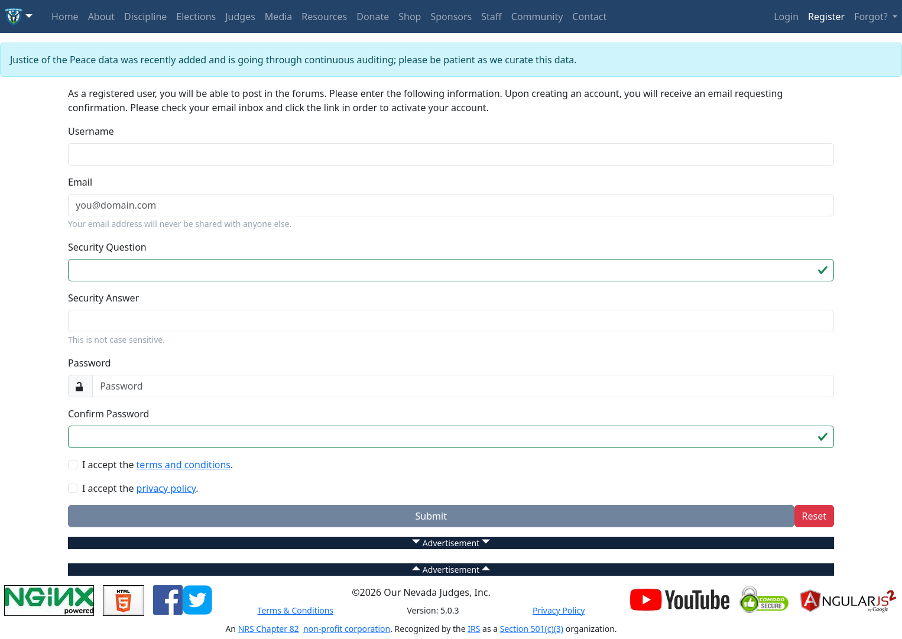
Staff (491, 16)
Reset (814, 516)
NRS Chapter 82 (268, 628)
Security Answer (103, 297)
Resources (324, 16)
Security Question (107, 247)
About (101, 16)
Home (65, 16)
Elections (196, 16)
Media (278, 16)
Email (80, 182)
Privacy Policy (559, 610)
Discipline (145, 16)
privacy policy (166, 488)
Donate (372, 16)
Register (826, 16)
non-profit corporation (346, 628)
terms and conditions (184, 464)
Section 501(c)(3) (531, 628)
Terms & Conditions (296, 610)
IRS (474, 628)
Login (786, 16)
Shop (409, 16)
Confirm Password (108, 413)
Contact (589, 16)
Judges (240, 16)
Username (91, 131)
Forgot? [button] (872, 16)
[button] (18, 16)
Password (89, 362)
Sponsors (451, 16)
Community (537, 16)
